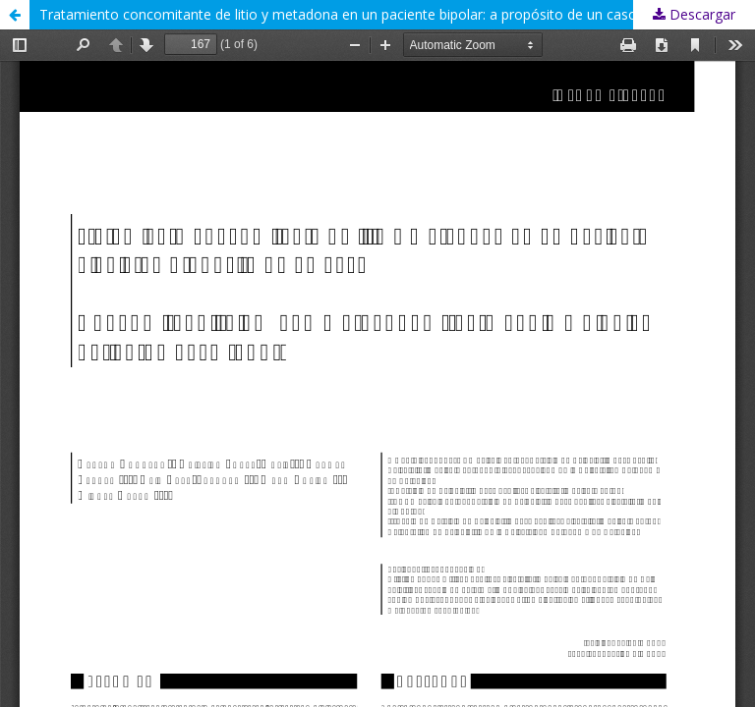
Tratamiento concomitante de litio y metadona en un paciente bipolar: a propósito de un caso (338, 14)
